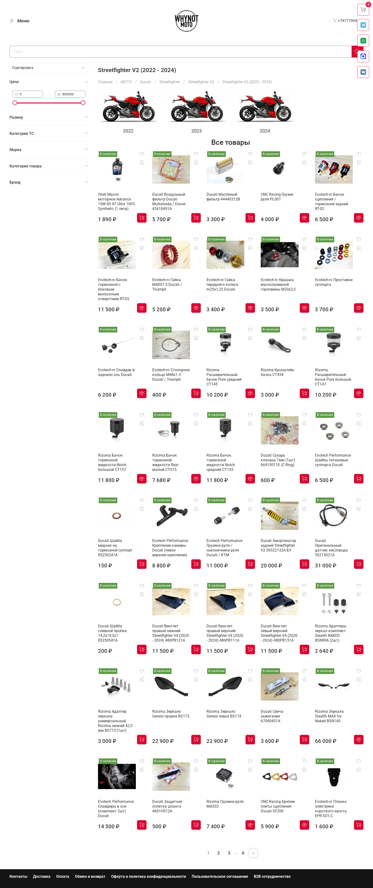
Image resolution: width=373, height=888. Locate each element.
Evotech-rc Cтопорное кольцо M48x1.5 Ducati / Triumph (171, 375)
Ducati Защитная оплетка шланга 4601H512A (167, 806)
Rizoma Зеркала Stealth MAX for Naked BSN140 (329, 716)
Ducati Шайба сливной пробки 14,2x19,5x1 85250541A (112, 633)
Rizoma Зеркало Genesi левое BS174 (223, 713)
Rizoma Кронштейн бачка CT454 (277, 372)
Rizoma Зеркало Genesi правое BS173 (170, 713)
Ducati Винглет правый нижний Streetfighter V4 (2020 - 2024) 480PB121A (170, 633)
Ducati (145, 82)
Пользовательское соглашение (220, 876)
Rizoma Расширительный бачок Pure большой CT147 (333, 377)
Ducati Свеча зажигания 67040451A (272, 716)
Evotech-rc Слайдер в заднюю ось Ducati (116, 372)
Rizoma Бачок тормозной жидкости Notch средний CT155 (220, 462)
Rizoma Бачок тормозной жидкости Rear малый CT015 (165, 462)
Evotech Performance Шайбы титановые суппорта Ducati (333, 460)
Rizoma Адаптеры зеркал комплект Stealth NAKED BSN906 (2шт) (330, 633)
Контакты (18, 876)
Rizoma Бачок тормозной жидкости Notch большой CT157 (112, 462)
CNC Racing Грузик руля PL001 (277, 196)
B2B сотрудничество (272, 876)
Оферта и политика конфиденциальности (148, 876)
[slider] (14, 102)
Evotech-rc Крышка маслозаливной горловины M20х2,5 (278, 285)
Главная (105, 82)
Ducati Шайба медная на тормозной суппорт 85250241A (115, 547)
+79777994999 (348, 21)
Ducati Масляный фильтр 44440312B (223, 196)
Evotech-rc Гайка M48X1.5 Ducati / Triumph (167, 285)
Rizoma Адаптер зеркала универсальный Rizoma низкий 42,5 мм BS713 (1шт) (115, 721)
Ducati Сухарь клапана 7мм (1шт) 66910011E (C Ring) (278, 460)
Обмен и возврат (90, 876)
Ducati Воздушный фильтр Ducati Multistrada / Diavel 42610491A (169, 201)
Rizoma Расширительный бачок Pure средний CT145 (223, 377)
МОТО (126, 82)
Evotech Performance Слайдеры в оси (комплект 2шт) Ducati (116, 808)
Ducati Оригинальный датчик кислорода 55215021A (331, 547)
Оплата (62, 876)
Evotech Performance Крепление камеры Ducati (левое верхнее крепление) (170, 547)
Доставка (41, 876)
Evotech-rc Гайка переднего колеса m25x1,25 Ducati (222, 285)
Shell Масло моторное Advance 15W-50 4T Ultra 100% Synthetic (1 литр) (116, 201)
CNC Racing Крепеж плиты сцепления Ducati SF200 (278, 806)
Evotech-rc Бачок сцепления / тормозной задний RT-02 (331, 201)
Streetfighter (169, 82)
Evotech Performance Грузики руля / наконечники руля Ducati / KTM (224, 547)
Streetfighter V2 (201, 82)
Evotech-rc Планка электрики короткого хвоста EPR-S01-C (331, 808)
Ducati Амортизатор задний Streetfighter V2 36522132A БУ (278, 545)
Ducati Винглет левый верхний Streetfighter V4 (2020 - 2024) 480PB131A (279, 633)
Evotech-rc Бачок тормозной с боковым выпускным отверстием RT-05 (113, 289)
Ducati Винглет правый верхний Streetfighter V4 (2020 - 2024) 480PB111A (224, 633)
